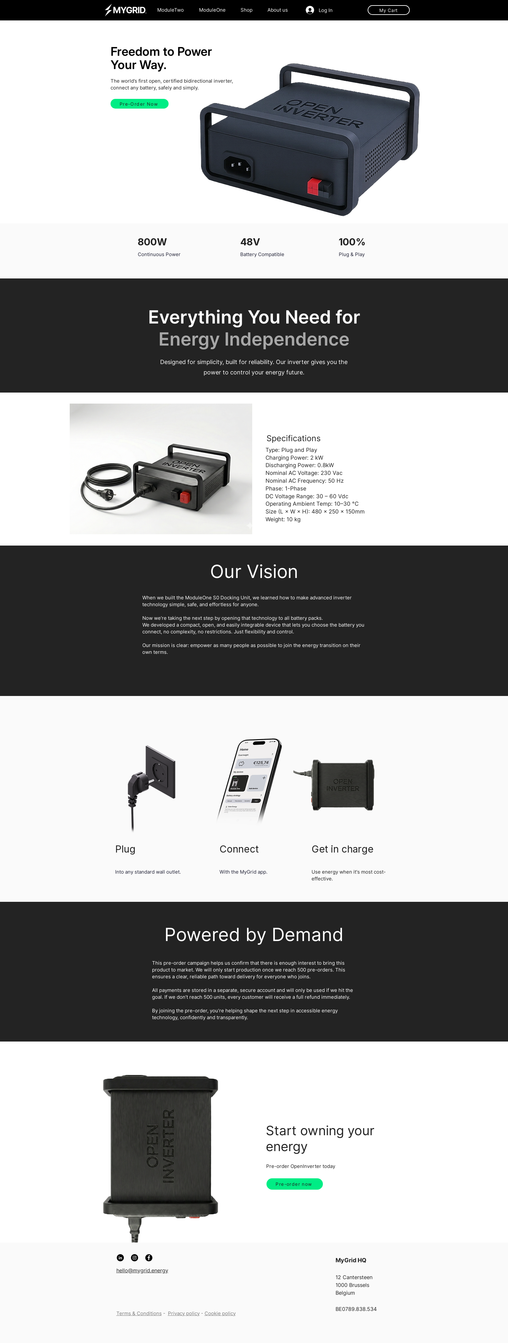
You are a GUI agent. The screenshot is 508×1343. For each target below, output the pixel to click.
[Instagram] (134, 1257)
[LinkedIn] (120, 1257)
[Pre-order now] (294, 1184)
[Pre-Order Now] (140, 104)
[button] (280, 10)
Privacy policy (184, 1313)
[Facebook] (148, 1257)
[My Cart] (389, 10)
